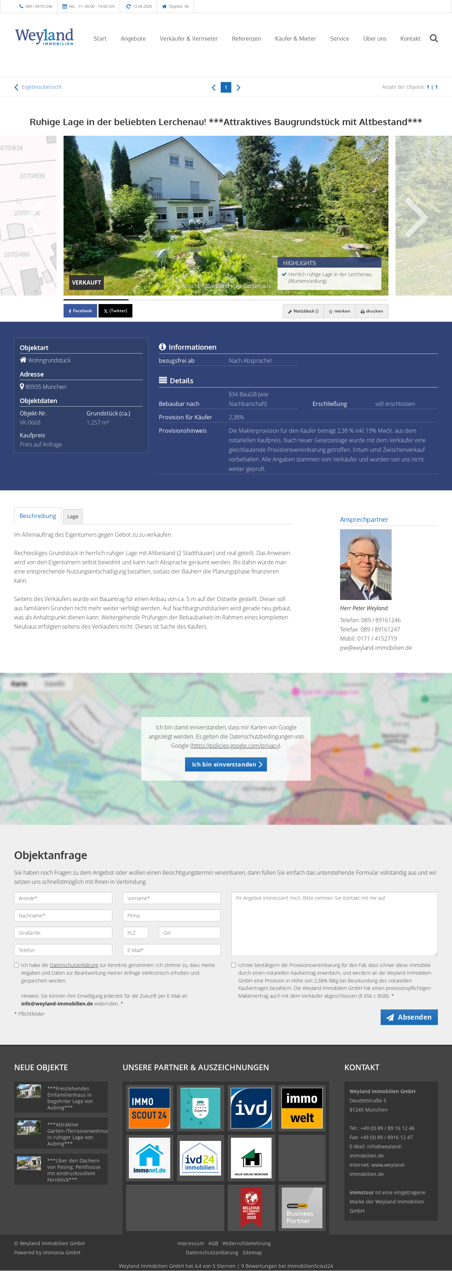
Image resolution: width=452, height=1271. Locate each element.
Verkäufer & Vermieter (189, 38)
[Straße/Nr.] (63, 933)
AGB (213, 1243)
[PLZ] (136, 933)
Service (339, 38)
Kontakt (410, 38)
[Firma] (172, 915)
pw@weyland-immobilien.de (376, 648)
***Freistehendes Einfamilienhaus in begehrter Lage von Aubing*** (70, 1098)
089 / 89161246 (38, 6)
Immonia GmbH (61, 1252)
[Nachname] (63, 915)
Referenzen (246, 38)
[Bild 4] (290, 300)
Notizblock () (301, 311)
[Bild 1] (96, 300)
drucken (371, 311)
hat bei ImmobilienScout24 (226, 1266)
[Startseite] (45, 38)
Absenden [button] (415, 1017)
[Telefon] (63, 950)
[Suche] (436, 43)
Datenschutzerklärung (74, 965)
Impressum (190, 1243)
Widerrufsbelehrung (246, 1243)
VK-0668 (30, 422)
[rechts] (238, 87)
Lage (72, 516)
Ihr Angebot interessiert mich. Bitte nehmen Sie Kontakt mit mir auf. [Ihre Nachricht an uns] (334, 924)
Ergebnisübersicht (38, 87)
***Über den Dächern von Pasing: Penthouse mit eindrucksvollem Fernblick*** (74, 1170)
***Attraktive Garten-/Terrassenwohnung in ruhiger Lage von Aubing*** (80, 1134)
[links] (213, 87)
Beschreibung (37, 516)
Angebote (133, 38)
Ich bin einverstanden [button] (224, 764)
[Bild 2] (161, 300)
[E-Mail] (172, 950)
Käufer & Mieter (295, 38)
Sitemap (252, 1252)
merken (338, 311)
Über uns (374, 38)
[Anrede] (63, 898)
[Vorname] (172, 898)
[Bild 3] (226, 300)
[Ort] (190, 933)
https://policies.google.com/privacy (235, 746)
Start (100, 38)
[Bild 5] (355, 300)
